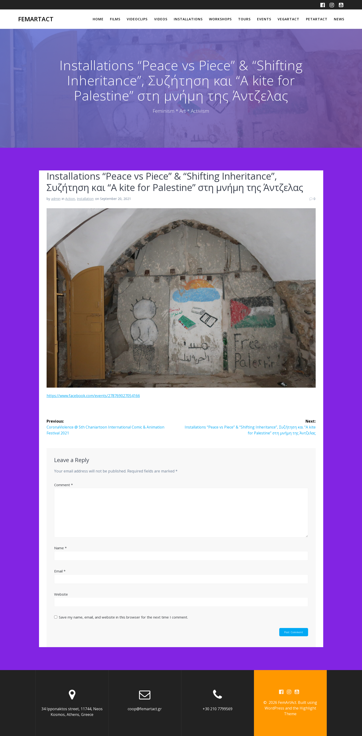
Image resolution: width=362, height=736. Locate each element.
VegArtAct (288, 19)
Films (115, 19)
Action (70, 198)
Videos (160, 19)
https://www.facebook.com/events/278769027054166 (93, 395)
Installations (188, 19)
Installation (85, 198)
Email (59, 570)
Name (60, 547)
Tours (244, 19)
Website (61, 594)
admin (56, 198)
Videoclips (137, 19)
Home (98, 19)
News (339, 19)
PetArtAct (316, 19)
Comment (63, 484)
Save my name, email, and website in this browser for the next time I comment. (123, 617)
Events (264, 19)
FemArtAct (35, 19)
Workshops (220, 19)
